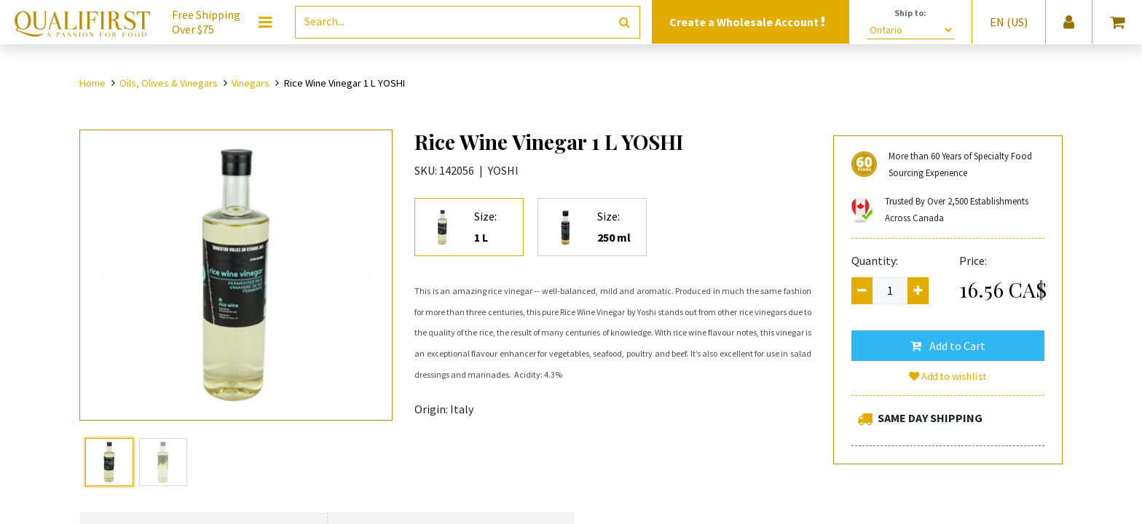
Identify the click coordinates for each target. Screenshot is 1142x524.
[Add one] (918, 290)
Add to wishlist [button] (948, 376)
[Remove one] (862, 290)
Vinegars (250, 83)
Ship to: (910, 12)
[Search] (624, 22)
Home (92, 83)
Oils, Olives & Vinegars (168, 83)
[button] (947, 345)
